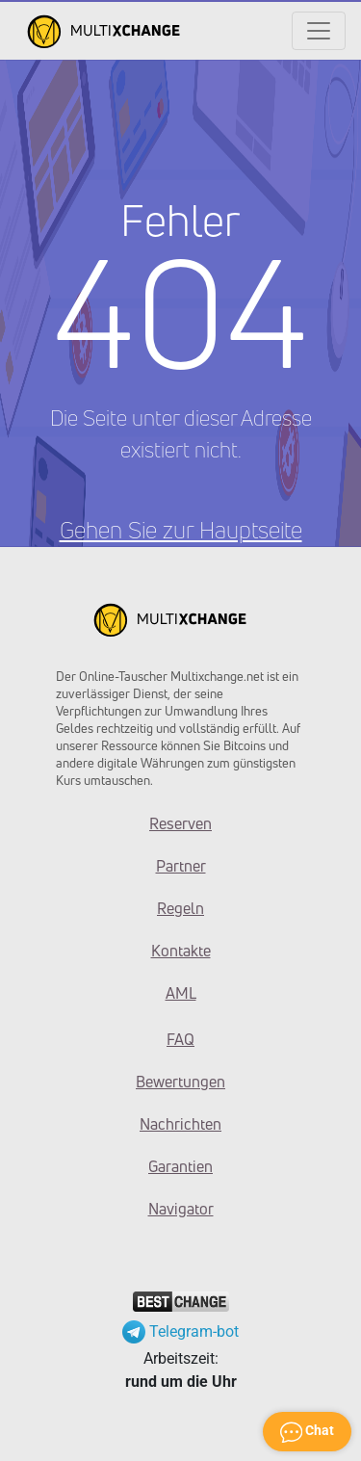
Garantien (180, 1166)
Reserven (180, 823)
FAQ (180, 1039)
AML (181, 993)
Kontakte (181, 950)
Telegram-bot (180, 1331)
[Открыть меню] (319, 31)
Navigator (181, 1208)
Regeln (180, 908)
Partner (181, 865)
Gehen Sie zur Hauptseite (181, 529)
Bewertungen (180, 1081)
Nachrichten (180, 1124)
